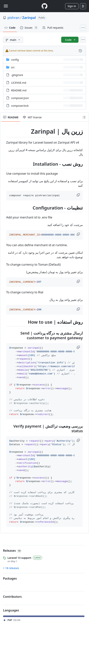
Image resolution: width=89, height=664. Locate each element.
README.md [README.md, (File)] (18, 90)
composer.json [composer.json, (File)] (20, 98)
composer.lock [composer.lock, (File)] (20, 105)
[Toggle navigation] (6, 6)
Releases (12, 550)
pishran (14, 17)
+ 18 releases (11, 568)
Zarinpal (29, 17)
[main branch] (13, 40)
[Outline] (84, 117)
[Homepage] (44, 6)
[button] (78, 194)
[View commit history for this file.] (80, 50)
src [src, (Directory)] (13, 67)
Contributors (12, 597)
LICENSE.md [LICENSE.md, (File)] (18, 82)
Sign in (72, 6)
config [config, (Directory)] (15, 59)
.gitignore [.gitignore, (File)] (17, 75)
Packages (10, 578)
